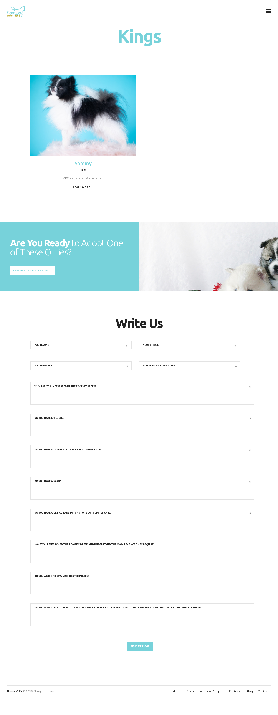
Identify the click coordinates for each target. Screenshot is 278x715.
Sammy (83, 164)
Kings (83, 170)
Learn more (81, 187)
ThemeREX (14, 708)
